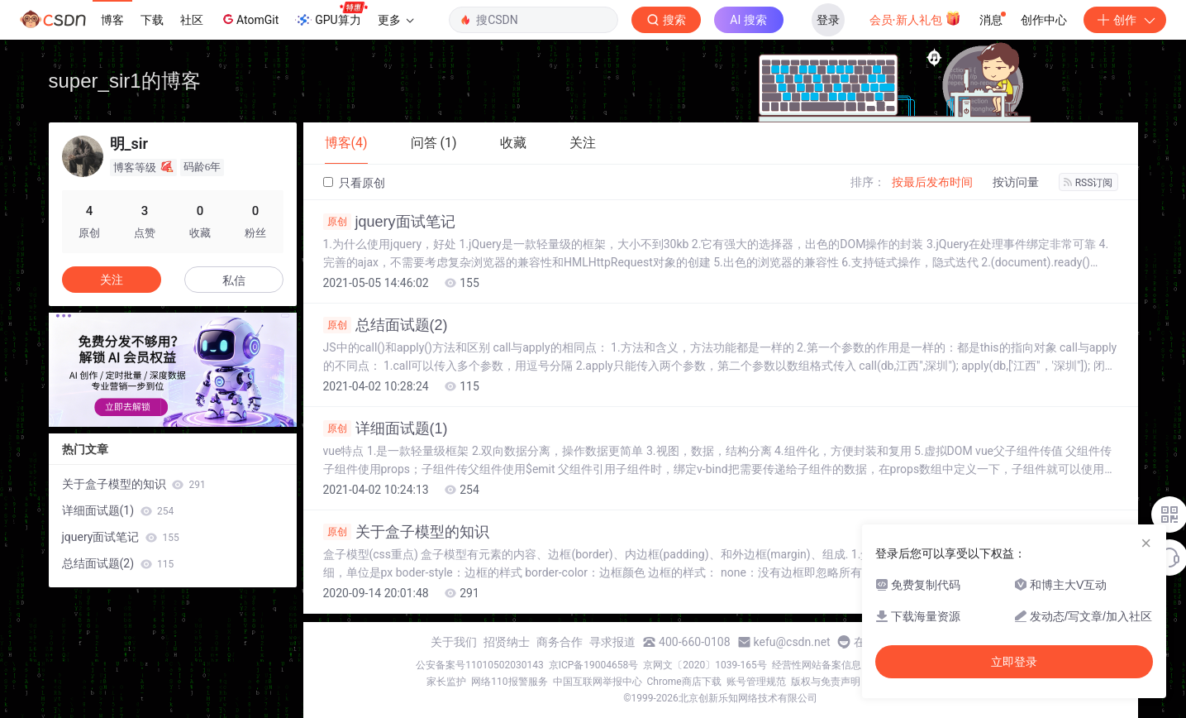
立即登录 (1014, 661)
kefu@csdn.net (792, 642)
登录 (828, 19)
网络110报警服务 (509, 681)
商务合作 (559, 642)
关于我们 (454, 642)
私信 (233, 280)
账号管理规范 (756, 681)
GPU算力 (331, 15)
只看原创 (354, 182)
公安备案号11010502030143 (479, 665)
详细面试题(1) (385, 428)
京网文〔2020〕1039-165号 (705, 665)
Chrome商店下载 (684, 681)
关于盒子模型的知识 (406, 532)
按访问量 (1016, 182)
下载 (152, 19)
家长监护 (446, 681)
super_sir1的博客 (125, 80)
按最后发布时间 (932, 182)
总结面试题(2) (385, 325)
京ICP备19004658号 (594, 665)
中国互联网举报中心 (597, 681)
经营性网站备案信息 (816, 665)
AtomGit (249, 19)
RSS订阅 (1088, 183)
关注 (111, 279)
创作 (1124, 19)
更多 (396, 19)
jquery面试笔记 (389, 221)
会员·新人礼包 (915, 18)
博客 (112, 19)
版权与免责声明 (825, 681)
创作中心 (1044, 19)
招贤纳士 (506, 642)
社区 (191, 19)
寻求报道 (612, 642)
